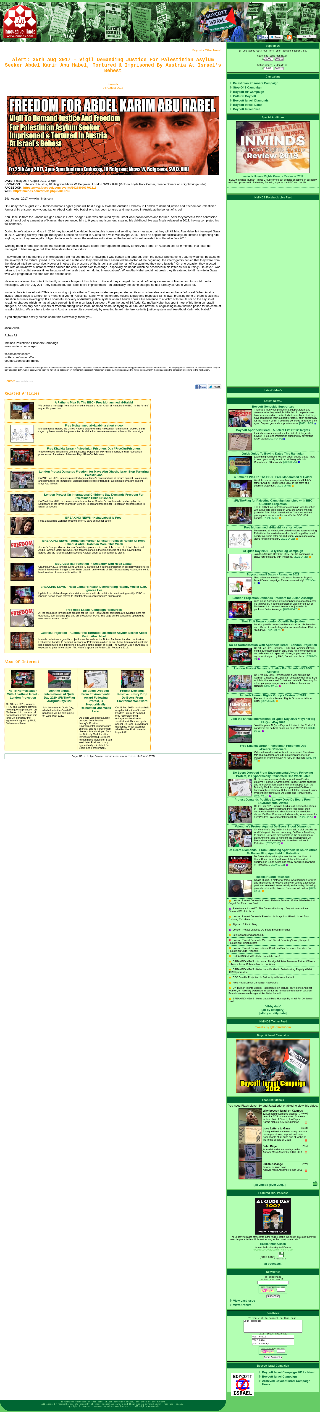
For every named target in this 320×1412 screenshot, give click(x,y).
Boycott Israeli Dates (247, 105)
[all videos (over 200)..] (270, 1184)
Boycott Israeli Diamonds (251, 100)
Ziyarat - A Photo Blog (243, 924)
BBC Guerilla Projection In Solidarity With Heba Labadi (261, 977)
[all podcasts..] (272, 1263)
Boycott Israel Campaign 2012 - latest (288, 1372)
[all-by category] (273, 1010)
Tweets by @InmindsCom (273, 1027)
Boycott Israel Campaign (279, 1376)
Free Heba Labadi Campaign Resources (253, 982)
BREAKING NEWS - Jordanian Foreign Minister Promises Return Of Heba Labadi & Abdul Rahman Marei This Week (271, 962)
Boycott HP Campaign (248, 92)
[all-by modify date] (272, 1013)
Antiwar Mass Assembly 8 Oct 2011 (273, 1153)
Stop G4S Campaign (247, 87)
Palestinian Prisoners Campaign (255, 83)
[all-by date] (273, 1006)
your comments (273, 1326)
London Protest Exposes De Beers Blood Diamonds (260, 929)
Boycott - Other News (206, 50)
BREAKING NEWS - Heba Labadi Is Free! (254, 956)
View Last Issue (244, 1300)
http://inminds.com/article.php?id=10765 (41, 191)
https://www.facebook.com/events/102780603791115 (60, 187)
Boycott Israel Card (246, 109)
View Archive (242, 1305)
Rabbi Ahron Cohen (273, 1244)
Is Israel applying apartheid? (246, 935)
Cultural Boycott (244, 96)
